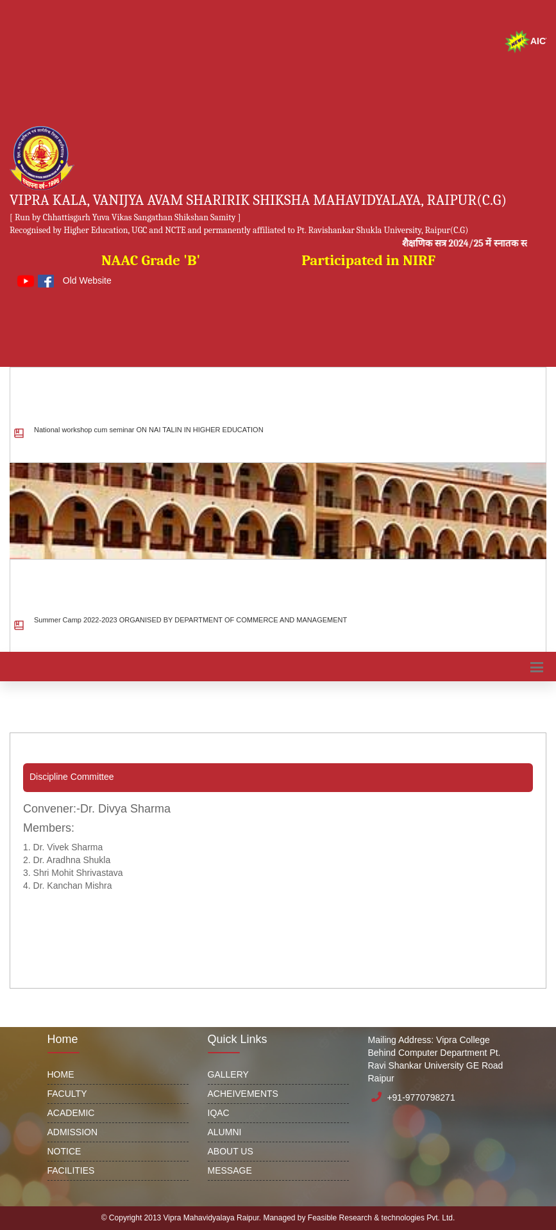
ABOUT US (230, 1151)
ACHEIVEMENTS (243, 1093)
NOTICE (64, 1151)
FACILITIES (71, 1170)
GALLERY (228, 1074)
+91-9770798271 (421, 1097)
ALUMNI (225, 1132)
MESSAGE (230, 1170)
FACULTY (67, 1093)
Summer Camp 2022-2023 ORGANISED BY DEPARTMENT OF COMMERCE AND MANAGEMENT (190, 627)
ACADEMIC (71, 1113)
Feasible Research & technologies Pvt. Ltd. (381, 1217)
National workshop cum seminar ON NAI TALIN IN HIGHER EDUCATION (149, 437)
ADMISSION (72, 1132)
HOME (60, 1074)
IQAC (219, 1113)
